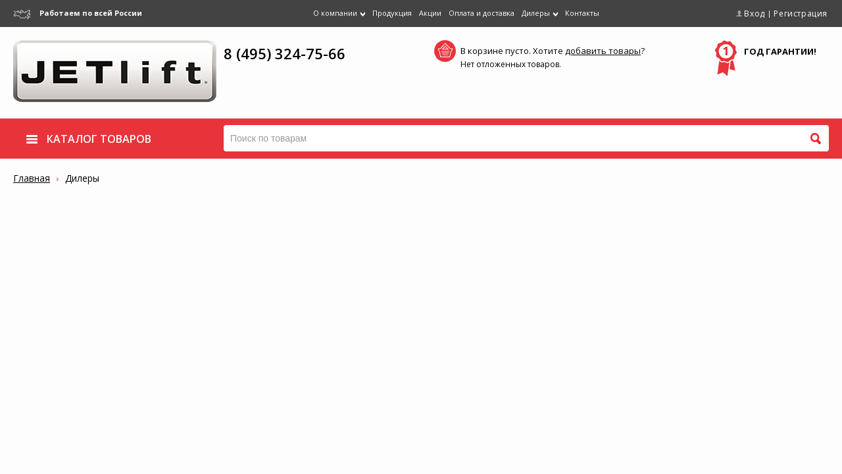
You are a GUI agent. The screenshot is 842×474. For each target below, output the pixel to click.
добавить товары (603, 51)
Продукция (392, 13)
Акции (430, 13)
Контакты (582, 13)
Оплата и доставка (481, 13)
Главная (31, 178)
